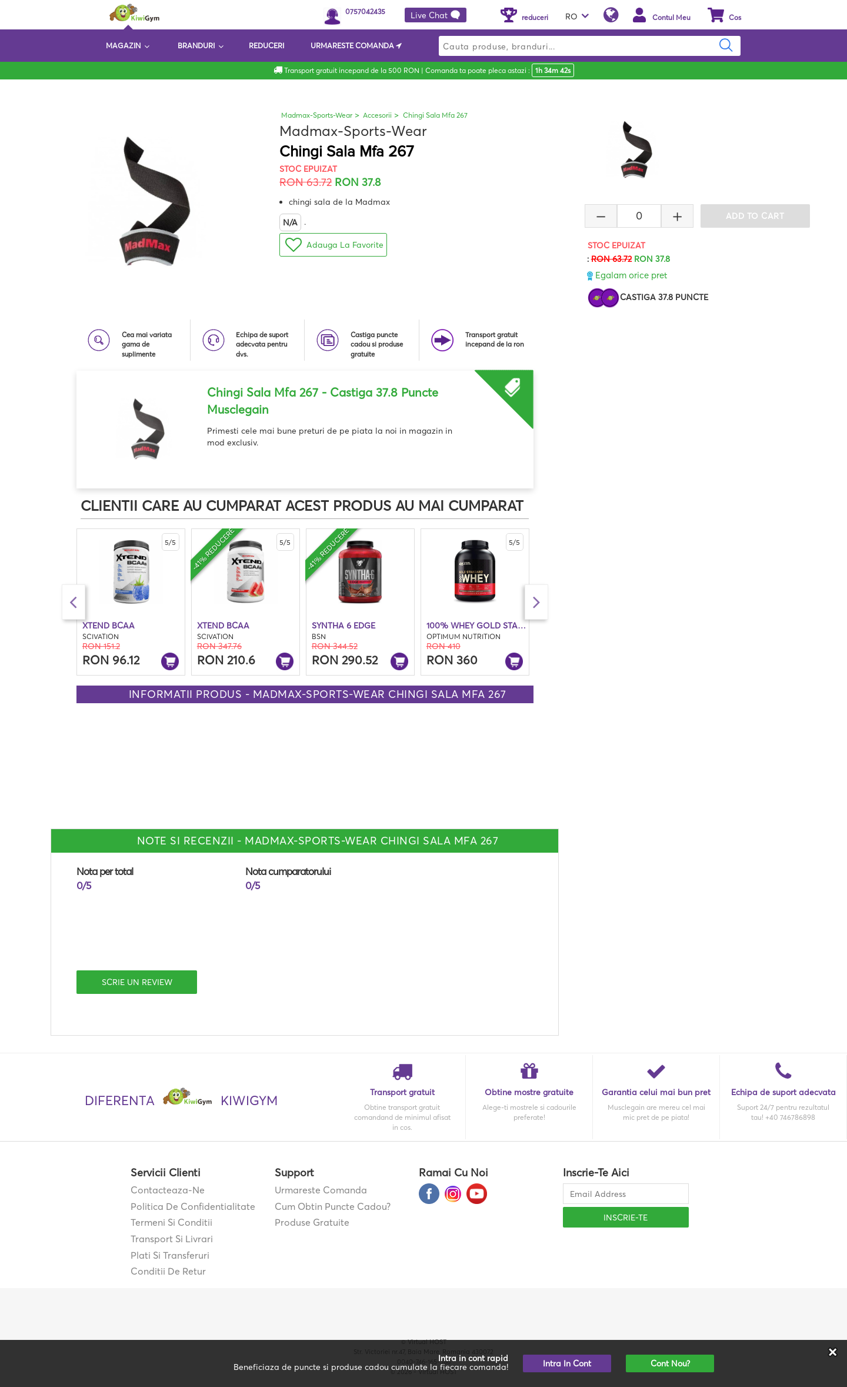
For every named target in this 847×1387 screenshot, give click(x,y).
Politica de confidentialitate (193, 1206)
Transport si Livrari (172, 1239)
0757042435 (365, 11)
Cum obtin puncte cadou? (333, 1206)
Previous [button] (73, 602)
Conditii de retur (168, 1271)
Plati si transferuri (170, 1255)
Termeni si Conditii (171, 1222)
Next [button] (536, 602)
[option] (305, 425)
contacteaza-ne (168, 1190)
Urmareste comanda (321, 1190)
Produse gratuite (312, 1222)
